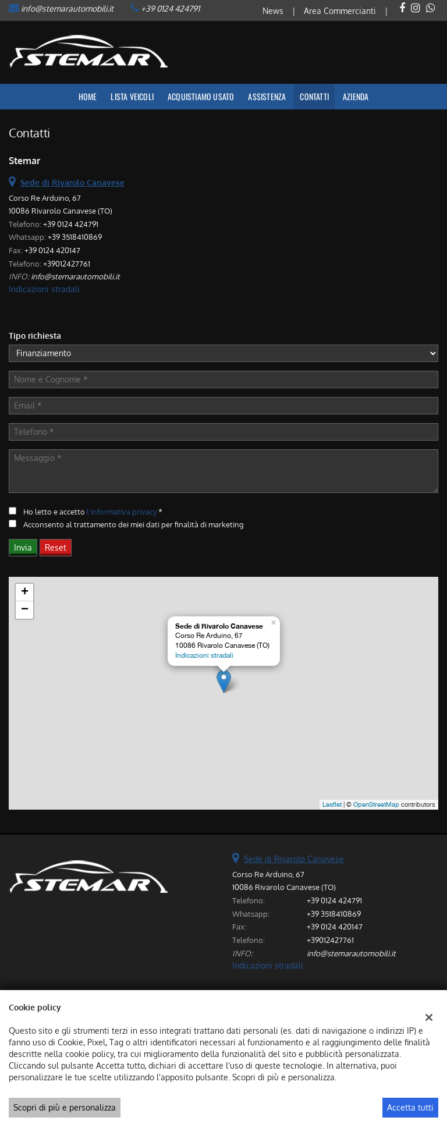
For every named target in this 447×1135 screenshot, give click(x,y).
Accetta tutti (410, 1107)
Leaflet (332, 804)
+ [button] (25, 592)
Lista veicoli (132, 96)
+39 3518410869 (75, 237)
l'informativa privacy (122, 511)
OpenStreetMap (376, 804)
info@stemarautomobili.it (67, 8)
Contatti (314, 96)
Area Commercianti (340, 11)
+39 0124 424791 (170, 8)
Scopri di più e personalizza (64, 1107)
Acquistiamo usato (201, 96)
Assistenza (267, 96)
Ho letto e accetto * (92, 511)
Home (88, 96)
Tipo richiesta (35, 335)
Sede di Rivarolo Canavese (294, 859)
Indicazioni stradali (44, 289)
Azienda (355, 96)
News (272, 11)
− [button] (25, 610)
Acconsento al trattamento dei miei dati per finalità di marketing (133, 524)
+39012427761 (66, 263)
